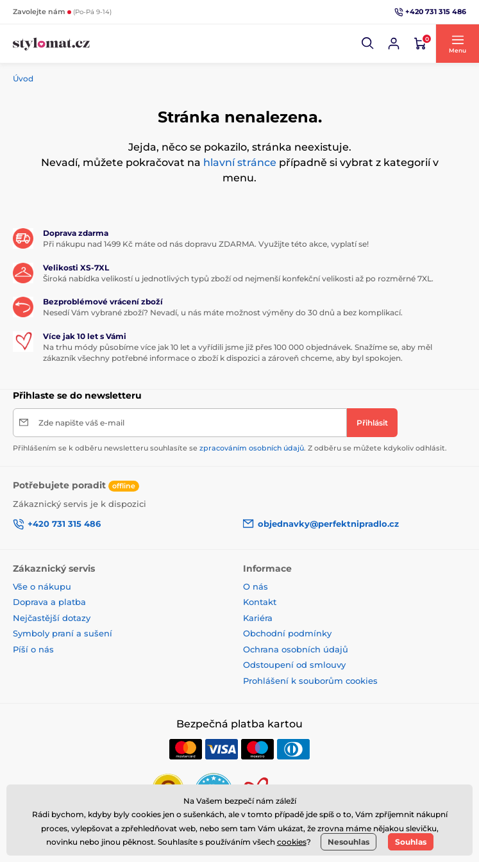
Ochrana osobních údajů (295, 649)
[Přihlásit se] (394, 43)
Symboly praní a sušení (62, 633)
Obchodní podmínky (287, 633)
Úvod (23, 78)
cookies (292, 842)
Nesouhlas (348, 842)
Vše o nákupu (42, 586)
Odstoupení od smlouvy (294, 664)
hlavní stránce (239, 162)
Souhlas (410, 842)
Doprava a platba (49, 602)
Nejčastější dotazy (51, 618)
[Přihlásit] (372, 422)
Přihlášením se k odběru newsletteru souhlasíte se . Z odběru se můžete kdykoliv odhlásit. (230, 447)
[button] (368, 43)
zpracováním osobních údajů (251, 447)
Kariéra (258, 618)
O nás (255, 586)
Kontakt (259, 602)
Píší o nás (33, 649)
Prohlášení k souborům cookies (310, 681)
